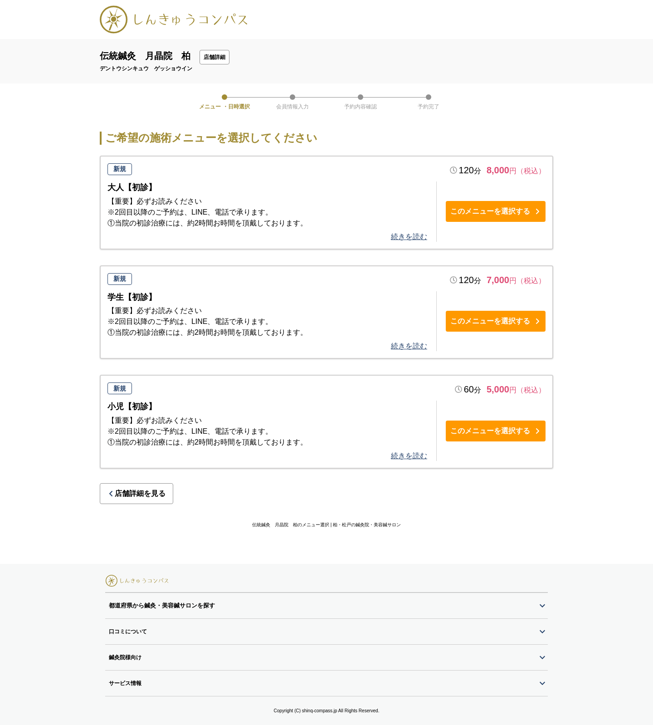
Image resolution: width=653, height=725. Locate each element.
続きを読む (409, 236)
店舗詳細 (214, 57)
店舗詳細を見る (136, 493)
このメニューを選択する (495, 211)
